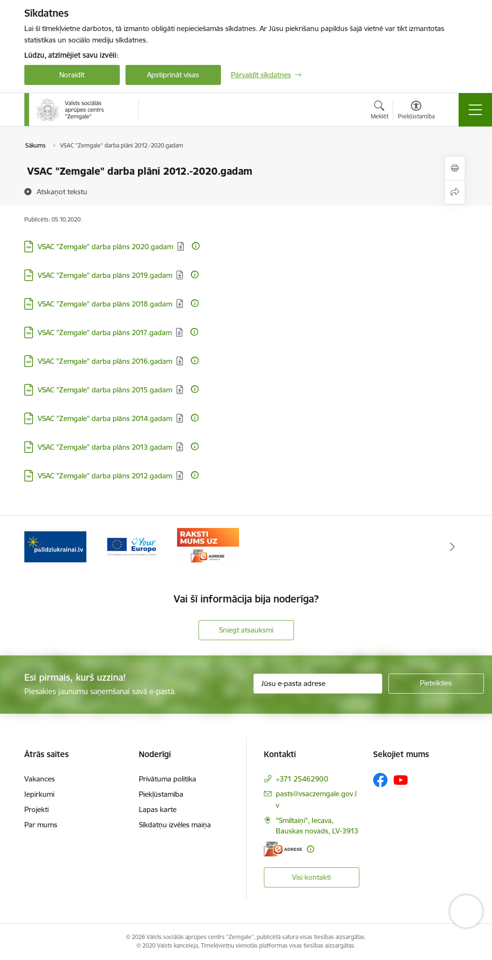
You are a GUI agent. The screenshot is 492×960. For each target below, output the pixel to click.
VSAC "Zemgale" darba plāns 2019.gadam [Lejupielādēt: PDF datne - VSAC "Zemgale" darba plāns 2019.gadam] (105, 275)
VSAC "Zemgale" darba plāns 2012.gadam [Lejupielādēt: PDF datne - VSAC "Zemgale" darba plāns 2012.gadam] (105, 475)
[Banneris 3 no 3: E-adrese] (208, 545)
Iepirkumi (39, 794)
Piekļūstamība (161, 794)
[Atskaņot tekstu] (62, 191)
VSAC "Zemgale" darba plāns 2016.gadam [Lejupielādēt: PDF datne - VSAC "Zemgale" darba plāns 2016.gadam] (105, 361)
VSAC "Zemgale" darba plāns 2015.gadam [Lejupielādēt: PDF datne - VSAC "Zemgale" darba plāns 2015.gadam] (105, 389)
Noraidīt (71, 74)
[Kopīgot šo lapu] (455, 192)
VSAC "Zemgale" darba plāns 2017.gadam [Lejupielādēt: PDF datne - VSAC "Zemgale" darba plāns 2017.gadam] (105, 332)
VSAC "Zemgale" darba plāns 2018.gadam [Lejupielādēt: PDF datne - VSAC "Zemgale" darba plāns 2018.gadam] (105, 303)
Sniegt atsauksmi (246, 629)
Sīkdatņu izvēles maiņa (175, 824)
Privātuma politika (167, 778)
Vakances (39, 778)
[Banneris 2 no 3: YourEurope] (132, 545)
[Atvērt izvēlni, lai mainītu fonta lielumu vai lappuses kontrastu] (416, 111)
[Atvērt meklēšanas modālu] (379, 111)
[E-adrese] (283, 849)
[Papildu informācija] (195, 246)
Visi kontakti (311, 877)
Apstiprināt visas (173, 74)
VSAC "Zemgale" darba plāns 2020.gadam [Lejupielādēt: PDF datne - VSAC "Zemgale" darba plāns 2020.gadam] (105, 246)
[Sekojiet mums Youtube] (401, 779)
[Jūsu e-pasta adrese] (317, 684)
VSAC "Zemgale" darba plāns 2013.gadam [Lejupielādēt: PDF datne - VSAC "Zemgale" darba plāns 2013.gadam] (105, 447)
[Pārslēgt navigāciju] (475, 110)
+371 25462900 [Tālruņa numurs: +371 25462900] (302, 778)
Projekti (36, 809)
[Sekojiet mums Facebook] (380, 780)
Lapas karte (158, 809)
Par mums (40, 824)
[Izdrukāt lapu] (455, 168)
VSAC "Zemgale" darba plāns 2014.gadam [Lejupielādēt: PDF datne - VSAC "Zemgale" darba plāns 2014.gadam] (105, 418)
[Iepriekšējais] (40, 546)
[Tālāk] (452, 546)
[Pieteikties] (436, 684)
